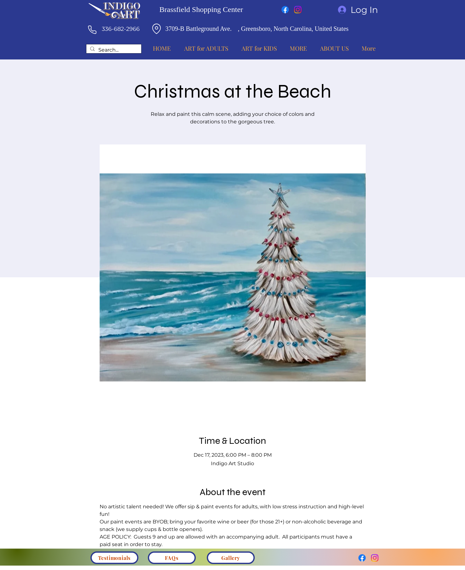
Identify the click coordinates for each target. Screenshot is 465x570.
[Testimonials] (114, 557)
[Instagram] (298, 9)
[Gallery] (231, 557)
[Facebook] (285, 9)
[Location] (156, 28)
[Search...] (113, 50)
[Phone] (92, 29)
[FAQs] (172, 557)
